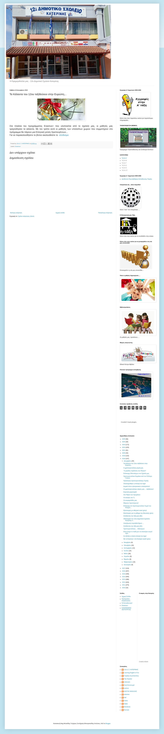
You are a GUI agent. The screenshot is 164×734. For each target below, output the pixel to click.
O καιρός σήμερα (143, 661)
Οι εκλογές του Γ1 (129, 497)
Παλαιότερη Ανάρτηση (105, 213)
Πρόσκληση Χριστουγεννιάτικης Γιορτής (135, 481)
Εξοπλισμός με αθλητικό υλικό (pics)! (135, 510)
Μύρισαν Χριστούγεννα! (130, 503)
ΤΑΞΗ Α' (124, 158)
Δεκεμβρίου (128, 461)
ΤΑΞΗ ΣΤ (125, 170)
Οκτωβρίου (127, 545)
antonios (126, 694)
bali (125, 697)
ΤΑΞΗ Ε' (124, 168)
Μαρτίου (127, 559)
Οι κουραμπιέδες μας (130, 500)
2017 (124, 568)
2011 (124, 585)
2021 (124, 450)
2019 (124, 456)
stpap (126, 704)
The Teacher (128, 679)
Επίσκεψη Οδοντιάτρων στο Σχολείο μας (136, 473)
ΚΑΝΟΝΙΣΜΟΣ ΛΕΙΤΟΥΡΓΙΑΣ (126, 608)
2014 (124, 576)
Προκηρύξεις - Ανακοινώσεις (126, 599)
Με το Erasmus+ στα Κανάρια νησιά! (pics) (136, 539)
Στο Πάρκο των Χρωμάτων (131, 495)
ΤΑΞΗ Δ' (124, 165)
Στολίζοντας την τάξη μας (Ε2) (132, 526)
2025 (124, 439)
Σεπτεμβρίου (128, 548)
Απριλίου (127, 556)
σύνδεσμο (64, 135)
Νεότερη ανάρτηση (16, 213)
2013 (124, 579)
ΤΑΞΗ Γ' (124, 163)
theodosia (127, 707)
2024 (124, 442)
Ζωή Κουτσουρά (129, 685)
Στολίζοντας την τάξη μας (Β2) (132, 516)
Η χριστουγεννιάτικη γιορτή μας (133, 468)
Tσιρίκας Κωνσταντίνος (131, 676)
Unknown (127, 682)
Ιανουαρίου (127, 565)
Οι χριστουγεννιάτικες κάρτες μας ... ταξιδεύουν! (138, 489)
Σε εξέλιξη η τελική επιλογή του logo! (134, 536)
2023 (124, 445)
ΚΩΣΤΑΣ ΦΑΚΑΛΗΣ (130, 691)
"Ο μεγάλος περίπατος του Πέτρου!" (134, 471)
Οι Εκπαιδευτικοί (127, 603)
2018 (124, 458)
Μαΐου (126, 553)
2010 (124, 588)
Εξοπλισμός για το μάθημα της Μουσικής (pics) (138, 513)
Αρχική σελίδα (60, 213)
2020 (124, 453)
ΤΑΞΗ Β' (124, 160)
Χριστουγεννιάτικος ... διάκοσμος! (134, 529)
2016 (124, 571)
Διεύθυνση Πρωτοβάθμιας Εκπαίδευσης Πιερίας (137, 179)
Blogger (108, 723)
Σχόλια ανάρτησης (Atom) (26, 216)
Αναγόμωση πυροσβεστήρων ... (133, 523)
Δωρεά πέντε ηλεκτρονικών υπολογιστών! (136, 486)
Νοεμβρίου (127, 542)
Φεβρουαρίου (128, 562)
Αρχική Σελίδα (126, 596)
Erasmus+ (18, 146)
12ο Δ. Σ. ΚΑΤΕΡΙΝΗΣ (131, 669)
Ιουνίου (126, 551)
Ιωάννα (126, 688)
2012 (124, 582)
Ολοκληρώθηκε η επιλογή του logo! (134, 483)
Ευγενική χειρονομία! (130, 492)
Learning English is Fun (131, 673)
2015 (124, 574)
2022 (124, 447)
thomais (126, 710)
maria (126, 700)
